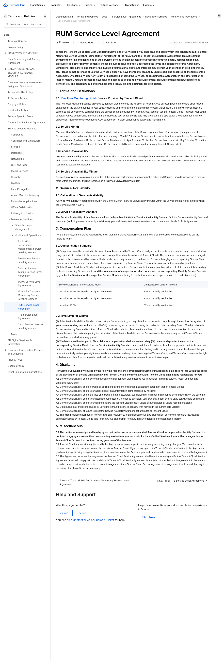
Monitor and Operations (95, 20)
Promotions (38, 5)
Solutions (74, 5)
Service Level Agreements (126, 16)
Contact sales (82, 644)
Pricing (90, 5)
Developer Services (67, 20)
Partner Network (110, 5)
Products (56, 5)
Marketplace (132, 5)
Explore (149, 5)
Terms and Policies (87, 16)
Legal (105, 16)
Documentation (64, 16)
